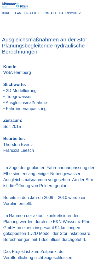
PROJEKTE (32, 13)
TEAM (18, 13)
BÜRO (7, 13)
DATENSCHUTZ (70, 13)
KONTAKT (50, 13)
